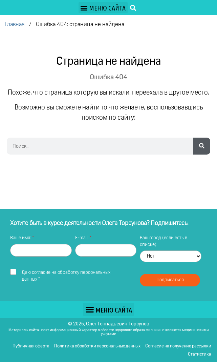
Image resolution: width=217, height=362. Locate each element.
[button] (103, 7)
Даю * (66, 276)
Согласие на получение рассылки (178, 346)
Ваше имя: (21, 238)
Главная (14, 24)
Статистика (199, 354)
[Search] (201, 146)
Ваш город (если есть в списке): (163, 241)
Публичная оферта (31, 346)
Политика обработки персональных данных (97, 346)
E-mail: (82, 238)
